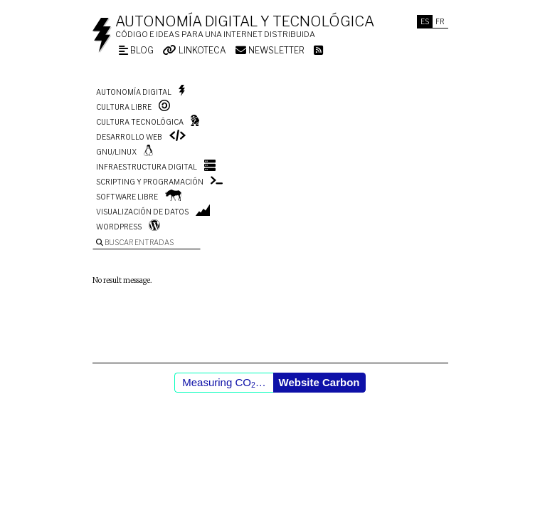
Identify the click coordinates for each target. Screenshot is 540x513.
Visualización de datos (142, 211)
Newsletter (270, 50)
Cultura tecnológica (140, 122)
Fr (440, 21)
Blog (136, 50)
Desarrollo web (129, 137)
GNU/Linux (116, 151)
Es (424, 21)
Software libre (127, 196)
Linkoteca (194, 50)
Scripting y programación (149, 181)
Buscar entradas (135, 242)
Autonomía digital (133, 92)
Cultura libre (124, 107)
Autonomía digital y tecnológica (244, 21)
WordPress (119, 226)
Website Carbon (319, 382)
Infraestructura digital (146, 166)
